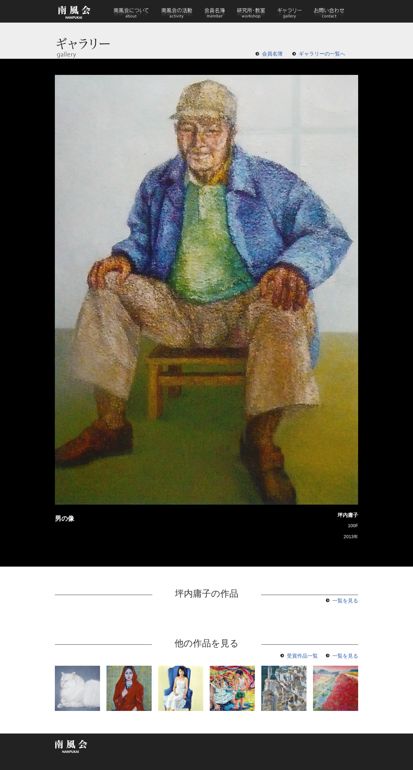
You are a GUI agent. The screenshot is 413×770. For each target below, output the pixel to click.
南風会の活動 (176, 11)
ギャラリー (289, 11)
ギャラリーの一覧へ (322, 53)
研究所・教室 (251, 11)
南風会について (131, 11)
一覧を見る (345, 600)
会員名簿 (214, 11)
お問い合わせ (328, 11)
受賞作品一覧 (302, 656)
